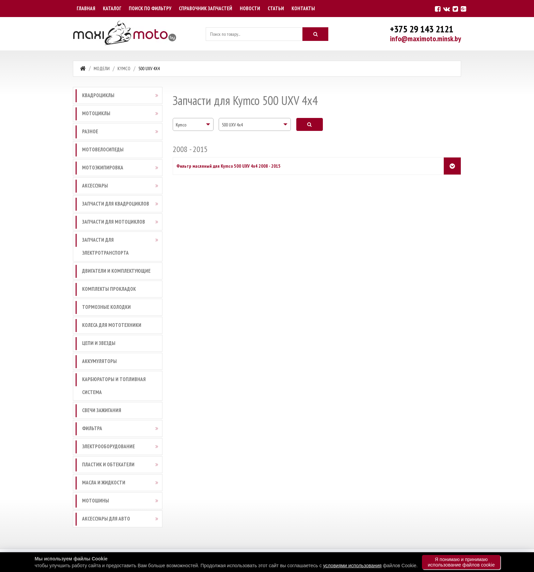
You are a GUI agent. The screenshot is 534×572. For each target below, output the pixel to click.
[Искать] (315, 34)
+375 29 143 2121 (421, 28)
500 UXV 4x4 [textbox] (232, 125)
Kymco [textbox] (181, 125)
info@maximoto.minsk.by (425, 38)
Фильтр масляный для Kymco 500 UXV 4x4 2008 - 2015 (228, 166)
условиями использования (352, 565)
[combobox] (193, 124)
